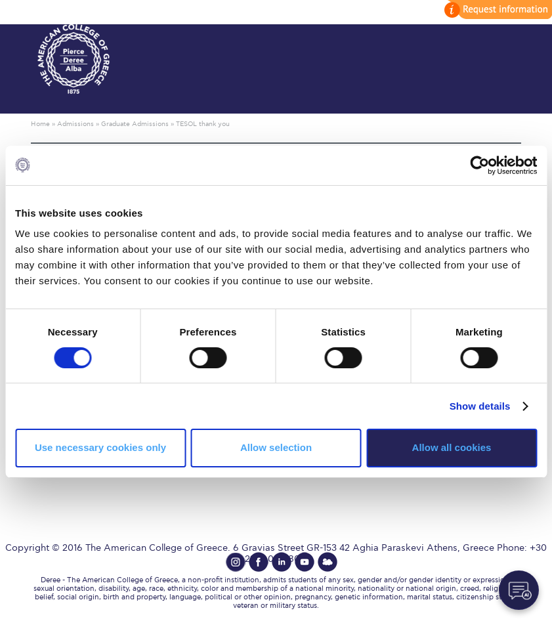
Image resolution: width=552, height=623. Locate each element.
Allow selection (276, 447)
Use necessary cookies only (100, 447)
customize (496, 9)
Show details (480, 406)
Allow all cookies (452, 447)
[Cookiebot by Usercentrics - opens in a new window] (479, 165)
